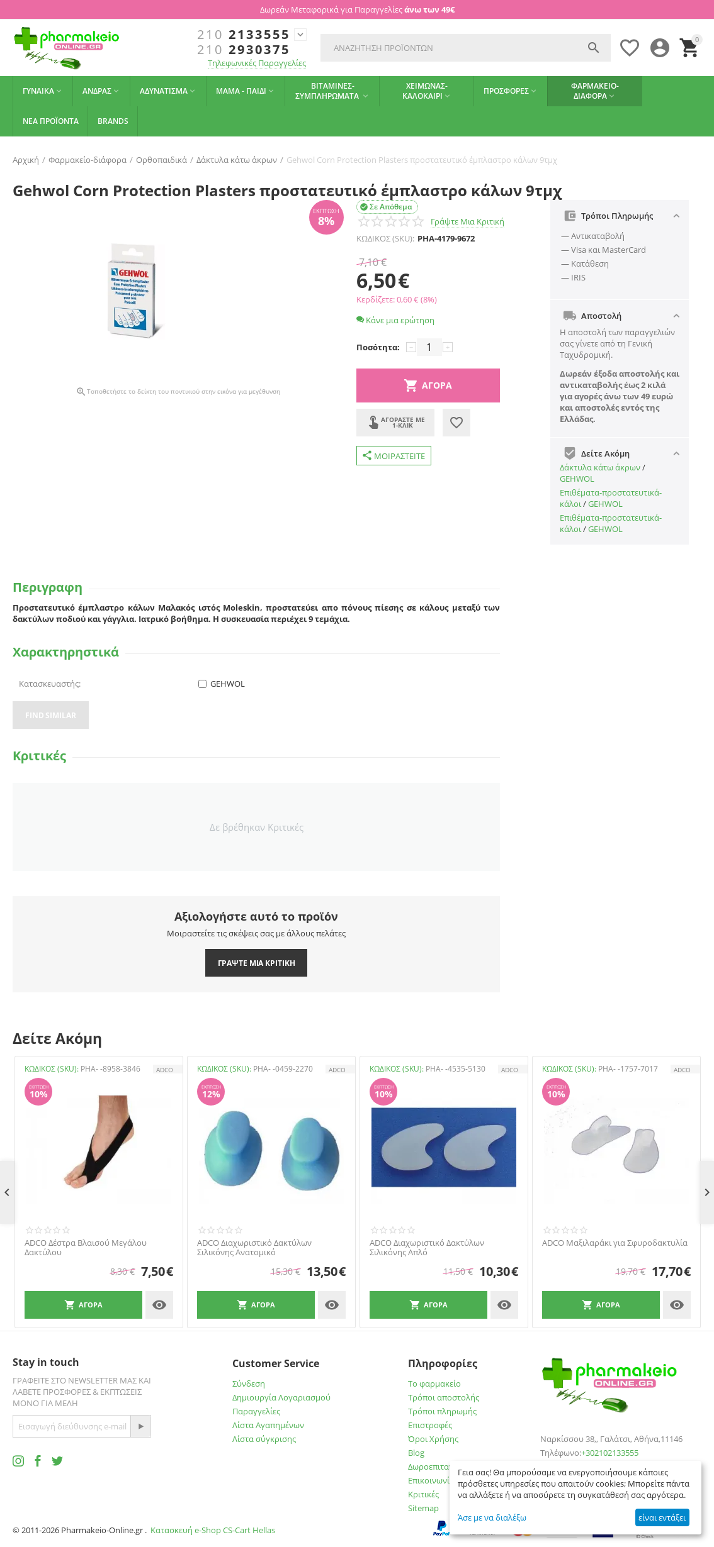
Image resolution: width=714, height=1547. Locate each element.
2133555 (243, 34)
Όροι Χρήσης (433, 1438)
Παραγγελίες (256, 1411)
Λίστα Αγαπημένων (268, 1425)
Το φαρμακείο (434, 1383)
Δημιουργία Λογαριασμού (281, 1397)
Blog (416, 1452)
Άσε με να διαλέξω (492, 1517)
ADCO (164, 1069)
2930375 (243, 49)
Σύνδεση (248, 1383)
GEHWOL (577, 478)
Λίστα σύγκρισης (264, 1438)
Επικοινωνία (431, 1480)
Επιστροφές (430, 1425)
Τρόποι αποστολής (443, 1397)
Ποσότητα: (378, 347)
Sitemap (423, 1508)
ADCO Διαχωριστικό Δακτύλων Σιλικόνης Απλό (427, 1248)
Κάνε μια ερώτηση (395, 320)
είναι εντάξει (662, 1517)
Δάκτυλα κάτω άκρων (600, 467)
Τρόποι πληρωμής (442, 1411)
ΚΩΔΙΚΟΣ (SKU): (385, 238)
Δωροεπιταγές (434, 1466)
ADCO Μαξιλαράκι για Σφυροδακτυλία (615, 1243)
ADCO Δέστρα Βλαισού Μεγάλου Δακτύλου (86, 1248)
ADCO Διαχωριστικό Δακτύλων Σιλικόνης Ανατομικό (254, 1248)
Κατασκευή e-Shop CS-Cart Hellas (212, 1530)
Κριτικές (423, 1494)
